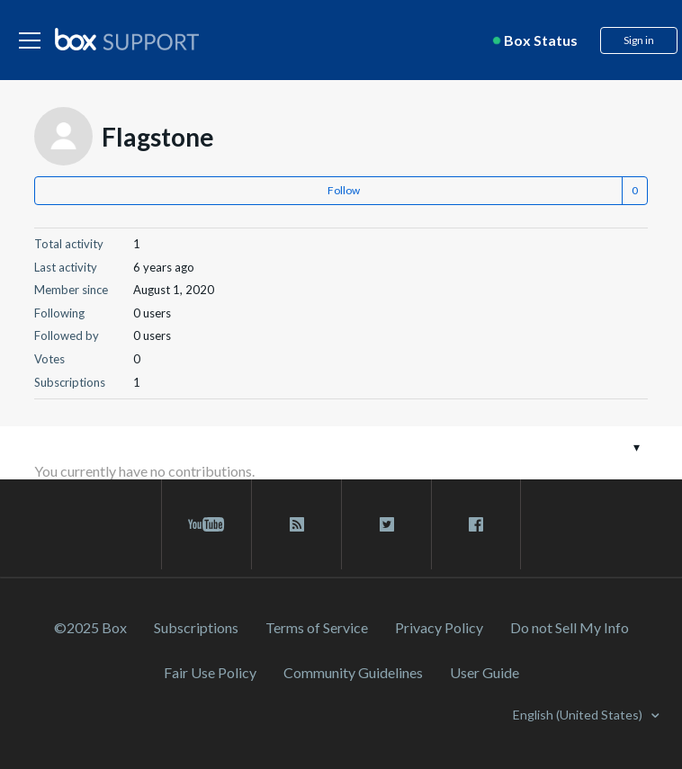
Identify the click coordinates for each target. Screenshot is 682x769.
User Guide (484, 672)
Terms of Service (316, 627)
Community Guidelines (353, 672)
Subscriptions (196, 627)
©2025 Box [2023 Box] (90, 627)
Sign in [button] (639, 40)
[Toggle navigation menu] (636, 446)
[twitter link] (386, 524)
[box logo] (127, 38)
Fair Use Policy (210, 672)
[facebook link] (476, 524)
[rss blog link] (296, 524)
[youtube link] (206, 524)
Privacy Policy (439, 627)
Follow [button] (344, 190)
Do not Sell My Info (569, 627)
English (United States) (579, 714)
